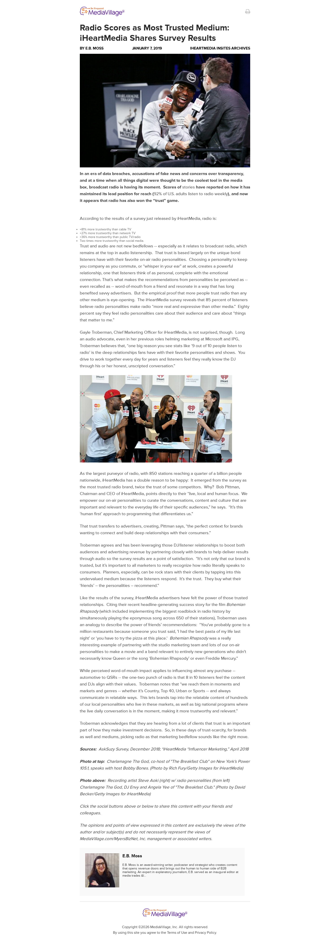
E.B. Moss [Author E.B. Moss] (94, 48)
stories (188, 187)
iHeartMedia (175, 332)
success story (191, 604)
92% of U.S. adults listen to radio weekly (191, 194)
